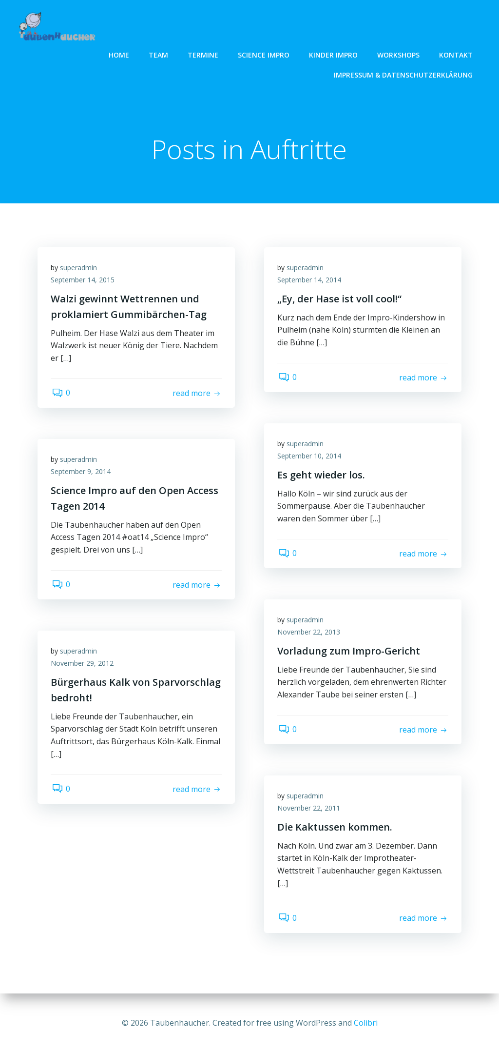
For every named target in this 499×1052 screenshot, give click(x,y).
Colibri (366, 1022)
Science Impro (264, 54)
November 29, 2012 (83, 665)
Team (159, 54)
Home (120, 54)
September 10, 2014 (311, 458)
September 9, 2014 (82, 473)
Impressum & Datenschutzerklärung (404, 74)
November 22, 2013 (310, 634)
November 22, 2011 (310, 810)
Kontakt (457, 54)
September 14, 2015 (84, 282)
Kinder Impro (334, 54)
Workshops (399, 54)
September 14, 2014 (311, 282)
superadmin (79, 269)
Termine (204, 54)
